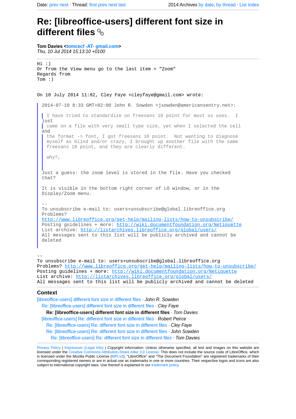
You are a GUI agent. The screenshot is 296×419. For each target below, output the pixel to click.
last (122, 4)
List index (249, 4)
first (93, 4)
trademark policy (164, 414)
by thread (226, 4)
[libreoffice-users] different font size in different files (89, 349)
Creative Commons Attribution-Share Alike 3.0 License (114, 401)
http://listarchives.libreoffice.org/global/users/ (149, 267)
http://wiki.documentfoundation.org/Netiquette (179, 261)
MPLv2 (117, 406)
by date (206, 4)
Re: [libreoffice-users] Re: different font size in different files (106, 374)
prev (53, 4)
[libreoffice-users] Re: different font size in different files (98, 368)
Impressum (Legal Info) (83, 397)
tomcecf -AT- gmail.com (92, 46)
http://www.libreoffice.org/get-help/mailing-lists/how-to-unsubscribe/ (137, 255)
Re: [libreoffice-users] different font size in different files (98, 355)
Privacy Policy (48, 397)
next (64, 4)
